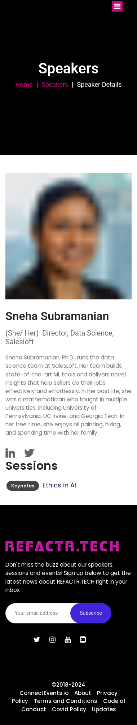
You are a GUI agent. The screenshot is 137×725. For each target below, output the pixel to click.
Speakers (54, 84)
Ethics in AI (59, 485)
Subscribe (91, 613)
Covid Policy (69, 709)
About (82, 693)
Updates (104, 709)
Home (23, 84)
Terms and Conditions (65, 701)
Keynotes (22, 485)
